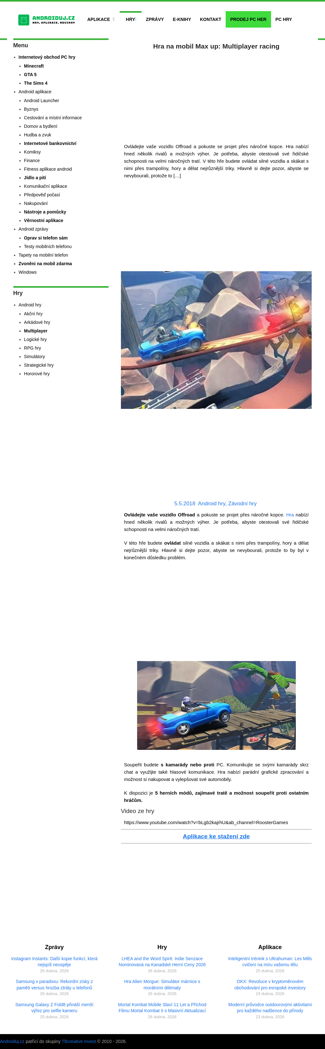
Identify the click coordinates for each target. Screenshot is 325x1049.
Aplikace (98, 19)
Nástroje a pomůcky (45, 211)
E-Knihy (182, 19)
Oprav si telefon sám (46, 237)
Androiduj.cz (12, 1041)
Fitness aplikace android (48, 169)
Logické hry (35, 339)
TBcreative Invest (79, 1041)
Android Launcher (41, 100)
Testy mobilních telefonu (48, 246)
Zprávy (155, 19)
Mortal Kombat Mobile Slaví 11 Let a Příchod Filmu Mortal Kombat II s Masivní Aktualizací (162, 1007)
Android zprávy (33, 229)
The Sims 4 (36, 83)
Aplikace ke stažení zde (216, 836)
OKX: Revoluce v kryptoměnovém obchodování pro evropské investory (270, 984)
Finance (32, 160)
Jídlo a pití (35, 177)
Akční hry (33, 313)
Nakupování (36, 203)
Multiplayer (36, 330)
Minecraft (34, 66)
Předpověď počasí (42, 194)
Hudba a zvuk (37, 134)
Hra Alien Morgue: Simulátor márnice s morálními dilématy (162, 984)
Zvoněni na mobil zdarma (45, 263)
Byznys (31, 109)
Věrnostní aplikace (43, 220)
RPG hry (32, 348)
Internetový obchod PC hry (47, 57)
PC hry (283, 19)
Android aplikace (35, 91)
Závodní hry (242, 504)
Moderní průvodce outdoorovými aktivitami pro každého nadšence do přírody (270, 1007)
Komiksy (32, 151)
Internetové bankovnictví (50, 143)
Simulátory (34, 356)
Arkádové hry (37, 322)
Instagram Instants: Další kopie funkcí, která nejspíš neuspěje (54, 961)
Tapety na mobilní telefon (43, 255)
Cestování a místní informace (53, 117)
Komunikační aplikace (45, 186)
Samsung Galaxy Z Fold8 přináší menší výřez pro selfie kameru (54, 1007)
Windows (28, 272)
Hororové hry (37, 373)
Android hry (211, 504)
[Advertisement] (216, 95)
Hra (290, 514)
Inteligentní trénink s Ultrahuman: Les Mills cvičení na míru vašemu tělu (270, 961)
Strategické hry (39, 365)
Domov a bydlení (40, 126)
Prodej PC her (248, 19)
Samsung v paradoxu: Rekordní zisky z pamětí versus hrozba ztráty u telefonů (54, 984)
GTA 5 (30, 74)
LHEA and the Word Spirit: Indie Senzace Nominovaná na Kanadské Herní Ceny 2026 (162, 961)
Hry (130, 19)
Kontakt (210, 19)
